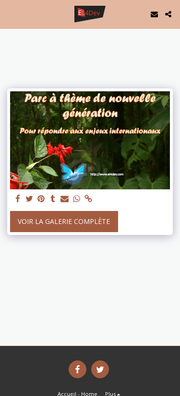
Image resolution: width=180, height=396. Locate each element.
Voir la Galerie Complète (64, 221)
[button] (10, 14)
